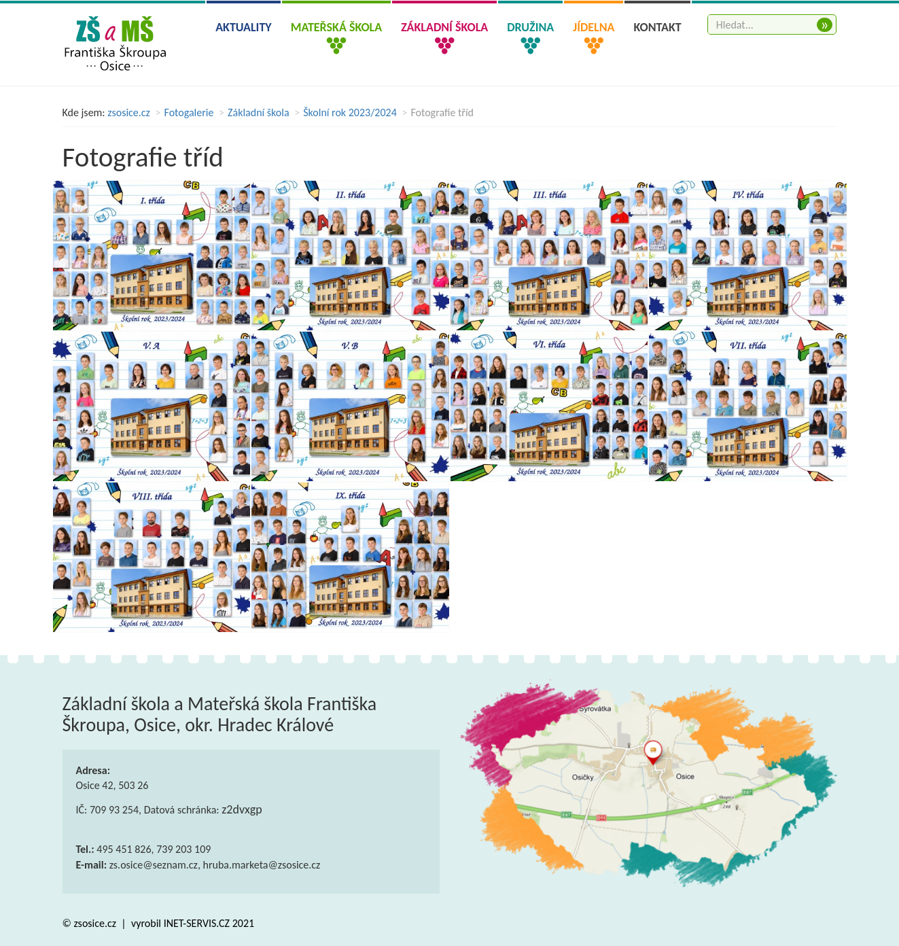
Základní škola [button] (444, 27)
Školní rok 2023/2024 (350, 112)
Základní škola (258, 112)
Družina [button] (530, 27)
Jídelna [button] (593, 27)
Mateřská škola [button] (336, 27)
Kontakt (657, 27)
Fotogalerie (189, 112)
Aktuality (243, 27)
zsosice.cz (128, 112)
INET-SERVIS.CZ (197, 923)
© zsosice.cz (91, 923)
